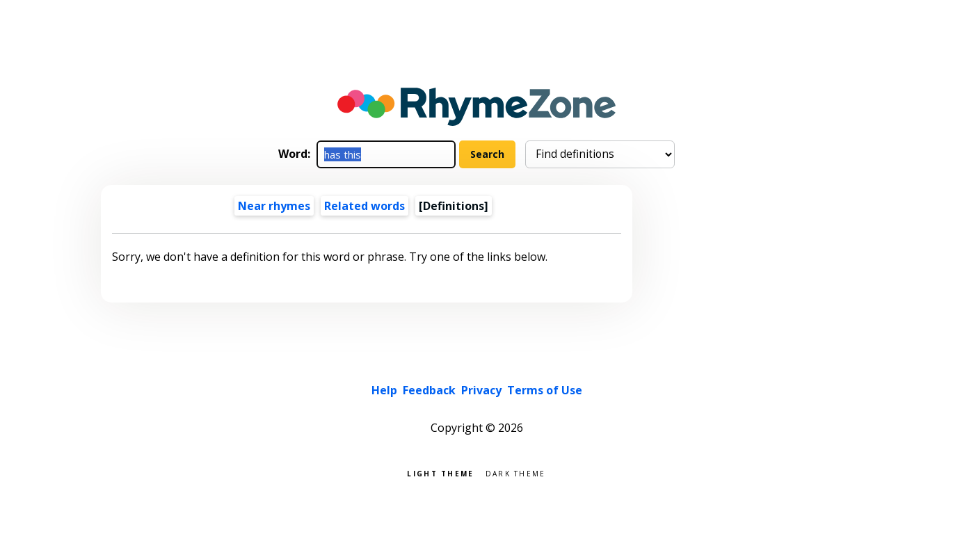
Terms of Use (544, 390)
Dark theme (516, 472)
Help (384, 390)
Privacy (481, 390)
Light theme (440, 472)
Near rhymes (274, 205)
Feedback (429, 390)
